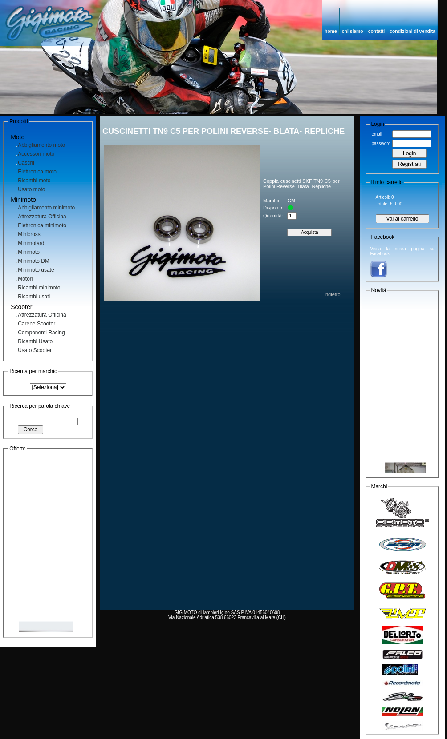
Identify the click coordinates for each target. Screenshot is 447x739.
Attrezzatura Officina (42, 216)
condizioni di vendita (412, 31)
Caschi (26, 163)
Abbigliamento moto (41, 145)
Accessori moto (36, 154)
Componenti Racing (41, 332)
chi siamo (352, 31)
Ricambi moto (34, 180)
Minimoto (29, 252)
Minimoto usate (36, 270)
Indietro (332, 294)
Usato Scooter (35, 350)
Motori (25, 279)
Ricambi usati (34, 296)
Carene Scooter (36, 324)
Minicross (29, 234)
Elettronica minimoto (42, 225)
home (331, 31)
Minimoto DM (33, 261)
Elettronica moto (37, 172)
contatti (376, 31)
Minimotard (31, 243)
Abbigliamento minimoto (46, 208)
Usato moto (31, 189)
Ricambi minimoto (39, 288)
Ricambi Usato (35, 341)
